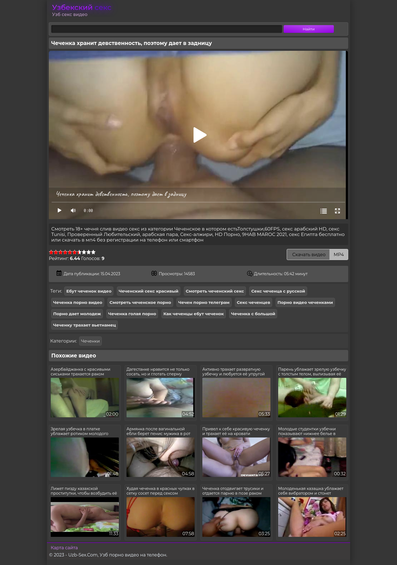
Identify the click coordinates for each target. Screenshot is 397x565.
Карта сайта (64, 547)
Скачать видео (317, 254)
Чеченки (90, 341)
